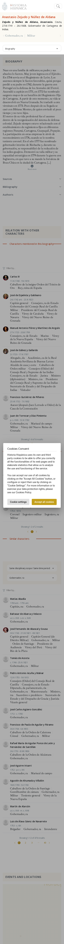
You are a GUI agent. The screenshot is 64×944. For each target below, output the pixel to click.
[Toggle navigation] (58, 6)
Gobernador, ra (14, 35)
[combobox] (32, 48)
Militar (31, 35)
